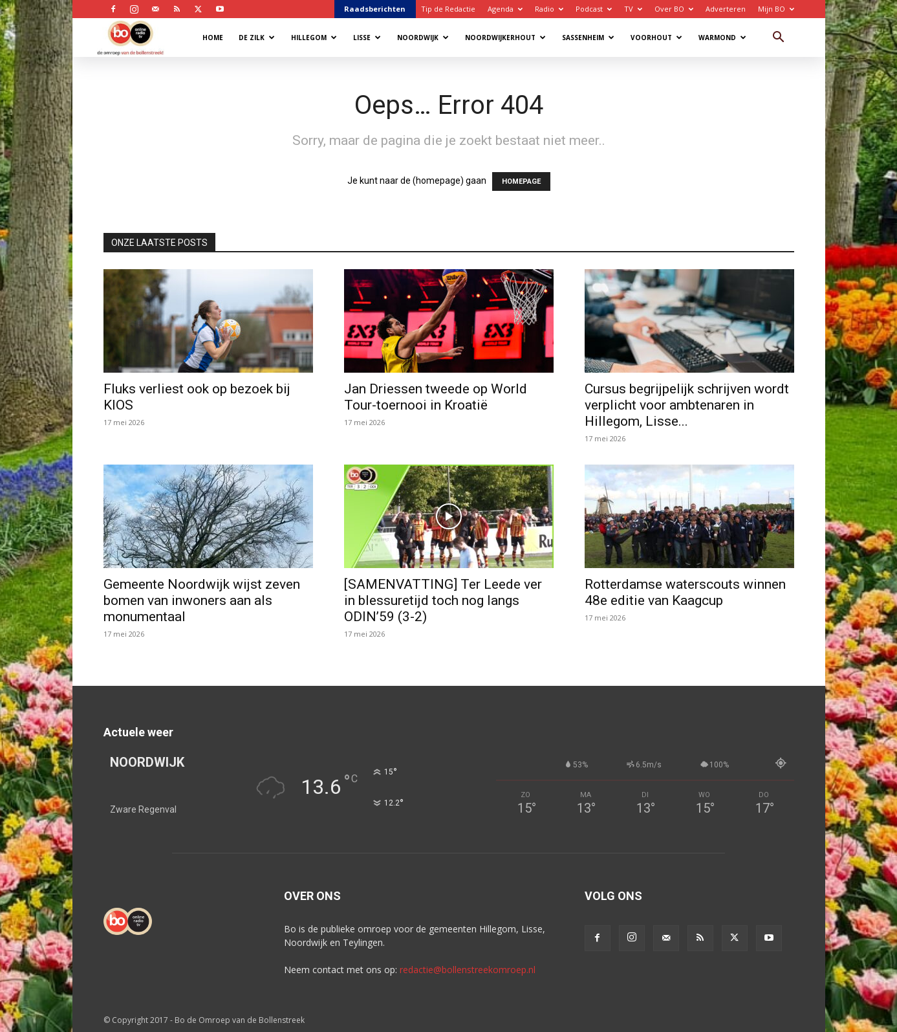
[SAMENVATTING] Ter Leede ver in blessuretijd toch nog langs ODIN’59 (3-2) (443, 600)
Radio (549, 9)
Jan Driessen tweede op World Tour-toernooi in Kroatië (435, 397)
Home (212, 37)
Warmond (722, 37)
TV (633, 9)
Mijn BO (776, 9)
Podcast (594, 9)
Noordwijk (423, 37)
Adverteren (726, 9)
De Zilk (257, 37)
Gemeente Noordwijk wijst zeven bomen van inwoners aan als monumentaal (201, 600)
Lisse (367, 37)
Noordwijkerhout (505, 37)
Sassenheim (588, 37)
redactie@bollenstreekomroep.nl (467, 969)
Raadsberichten (374, 9)
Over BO (673, 9)
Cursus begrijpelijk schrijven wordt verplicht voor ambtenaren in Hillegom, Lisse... (687, 405)
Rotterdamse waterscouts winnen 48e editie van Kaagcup (685, 592)
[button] (778, 38)
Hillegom (314, 37)
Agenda (505, 9)
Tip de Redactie (448, 9)
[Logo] (137, 37)
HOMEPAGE (521, 181)
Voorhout (656, 37)
